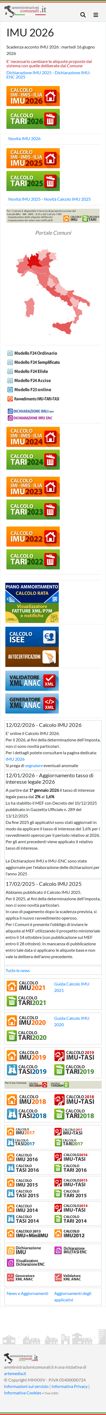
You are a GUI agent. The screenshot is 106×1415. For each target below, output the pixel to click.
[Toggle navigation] (83, 15)
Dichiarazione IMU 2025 (29, 72)
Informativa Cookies (22, 1392)
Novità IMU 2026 (24, 138)
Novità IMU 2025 (24, 198)
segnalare (34, 765)
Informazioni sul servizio (26, 1386)
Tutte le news (18, 970)
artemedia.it (15, 1373)
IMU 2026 (15, 758)
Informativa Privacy (70, 1386)
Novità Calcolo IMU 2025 (67, 198)
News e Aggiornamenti (27, 1293)
